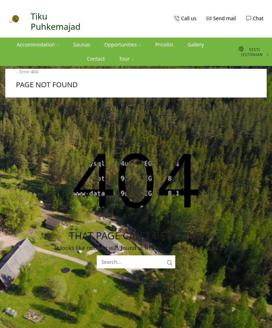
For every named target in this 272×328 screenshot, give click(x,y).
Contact (96, 58)
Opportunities (122, 44)
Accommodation (38, 44)
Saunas (81, 44)
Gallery (196, 44)
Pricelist (164, 44)
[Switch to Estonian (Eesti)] (250, 52)
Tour (126, 58)
